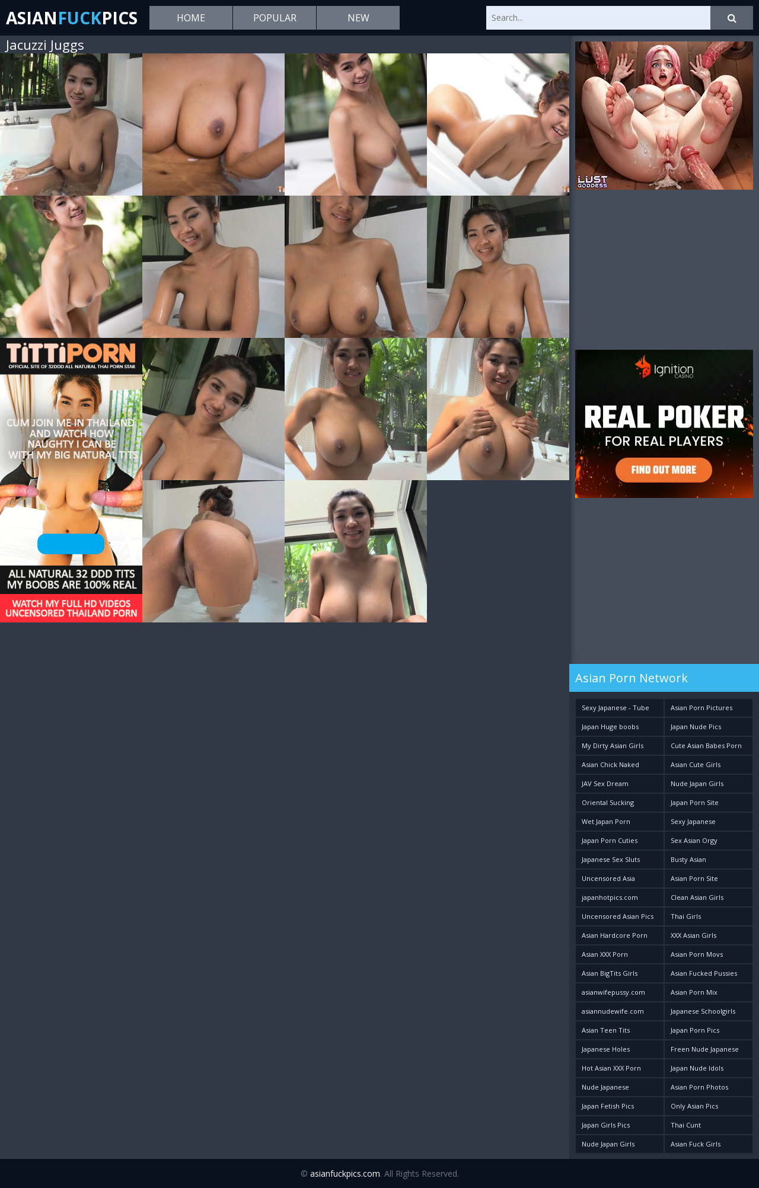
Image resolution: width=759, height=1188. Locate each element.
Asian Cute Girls (695, 764)
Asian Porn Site (694, 878)
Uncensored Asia (608, 878)
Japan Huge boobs (610, 726)
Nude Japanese (605, 1086)
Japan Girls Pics (606, 1124)
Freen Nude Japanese (705, 1049)
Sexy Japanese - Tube (615, 707)
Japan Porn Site (695, 802)
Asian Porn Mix (694, 992)
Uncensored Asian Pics (617, 916)
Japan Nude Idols (697, 1068)
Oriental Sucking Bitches (608, 805)
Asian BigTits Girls (609, 973)
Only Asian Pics (694, 1105)
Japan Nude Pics (696, 726)
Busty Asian (688, 859)
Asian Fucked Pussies (704, 973)
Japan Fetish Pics (608, 1105)
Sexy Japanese (693, 821)
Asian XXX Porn (605, 954)
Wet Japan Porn (606, 821)
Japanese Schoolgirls (703, 1011)
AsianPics (72, 18)
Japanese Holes (606, 1049)
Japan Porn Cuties (609, 840)
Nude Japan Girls (697, 783)
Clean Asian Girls (697, 897)
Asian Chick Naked (610, 764)
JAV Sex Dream (605, 783)
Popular (274, 17)
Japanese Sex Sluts (611, 859)
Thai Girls (686, 916)
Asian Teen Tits (606, 1030)
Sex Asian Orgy (694, 840)
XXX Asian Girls (693, 935)
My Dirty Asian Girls (612, 745)
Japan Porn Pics (695, 1030)
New (358, 17)
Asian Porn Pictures (701, 707)
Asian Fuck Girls (695, 1143)
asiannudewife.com (613, 1011)
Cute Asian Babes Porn (706, 745)
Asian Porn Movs (697, 954)
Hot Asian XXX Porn (611, 1068)
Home (191, 17)
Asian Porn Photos (699, 1086)
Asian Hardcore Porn (615, 935)
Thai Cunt (686, 1124)
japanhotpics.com (610, 897)
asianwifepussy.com (613, 992)
